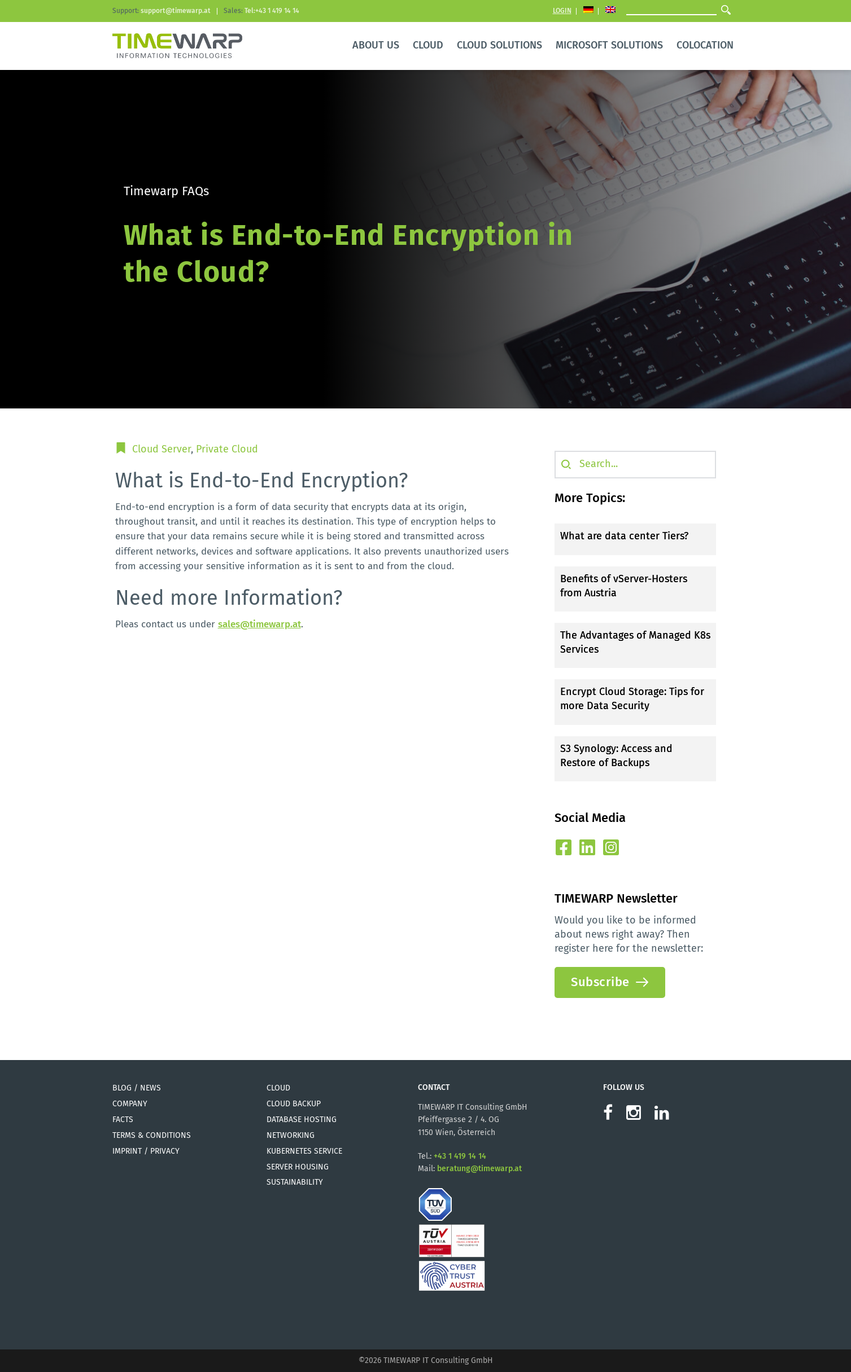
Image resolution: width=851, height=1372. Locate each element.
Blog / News (136, 1088)
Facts (122, 1119)
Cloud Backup (294, 1104)
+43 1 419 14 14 (460, 1156)
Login (562, 11)
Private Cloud (227, 449)
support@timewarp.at (176, 11)
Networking (291, 1135)
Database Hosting (302, 1119)
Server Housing (298, 1167)
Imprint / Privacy (146, 1151)
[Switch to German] (588, 11)
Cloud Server (161, 449)
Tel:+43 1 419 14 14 (272, 11)
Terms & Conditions (151, 1135)
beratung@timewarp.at (479, 1168)
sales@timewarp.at (259, 624)
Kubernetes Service (304, 1151)
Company (129, 1104)
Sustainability (295, 1182)
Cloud (278, 1088)
